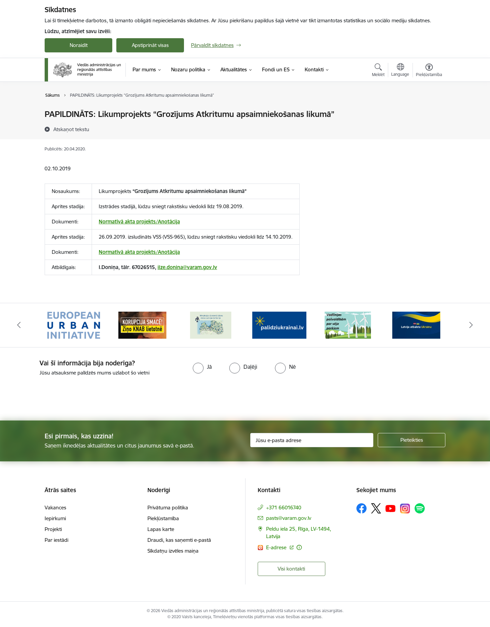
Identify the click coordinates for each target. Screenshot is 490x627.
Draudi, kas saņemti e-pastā (179, 540)
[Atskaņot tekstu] (71, 129)
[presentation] (56, 395)
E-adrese (277, 547)
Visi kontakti (291, 568)
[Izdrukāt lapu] (429, 111)
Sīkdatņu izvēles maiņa (173, 551)
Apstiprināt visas (150, 45)
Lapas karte (160, 529)
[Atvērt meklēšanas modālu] (378, 71)
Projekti (53, 529)
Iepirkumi (55, 518)
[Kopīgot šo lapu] (429, 128)
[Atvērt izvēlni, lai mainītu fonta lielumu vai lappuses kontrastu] (429, 71)
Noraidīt (79, 45)
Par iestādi (56, 540)
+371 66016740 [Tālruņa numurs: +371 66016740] (283, 507)
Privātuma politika (167, 507)
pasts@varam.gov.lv (288, 518)
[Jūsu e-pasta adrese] (312, 440)
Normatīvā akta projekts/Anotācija (139, 221)
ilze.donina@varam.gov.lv (187, 267)
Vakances (55, 507)
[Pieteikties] (411, 440)
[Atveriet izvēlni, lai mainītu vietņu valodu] (400, 70)
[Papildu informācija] (299, 547)
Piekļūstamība (163, 518)
